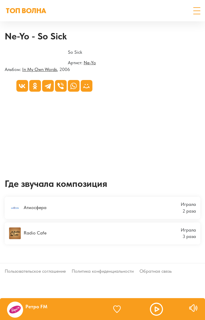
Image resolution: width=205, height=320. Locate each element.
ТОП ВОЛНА (26, 10)
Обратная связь (155, 271)
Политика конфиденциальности (103, 271)
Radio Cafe (27, 233)
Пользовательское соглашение (35, 271)
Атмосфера (27, 208)
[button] (196, 10)
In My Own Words (39, 69)
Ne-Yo (90, 62)
